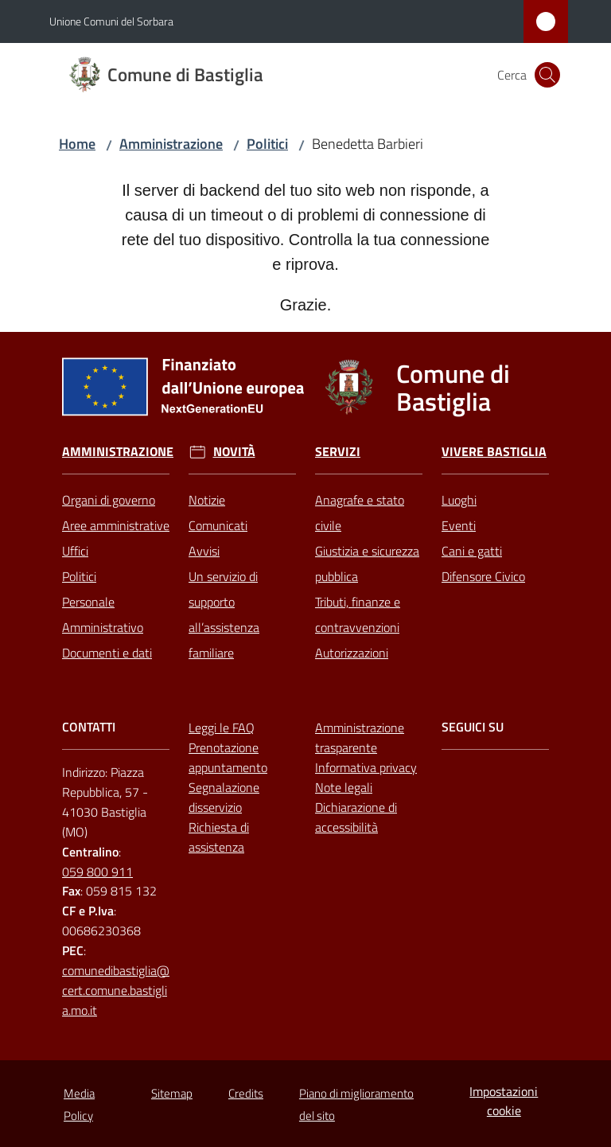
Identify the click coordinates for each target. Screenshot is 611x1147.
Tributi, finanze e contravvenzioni (357, 614)
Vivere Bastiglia (494, 452)
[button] (547, 74)
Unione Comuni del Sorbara (111, 21)
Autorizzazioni (351, 652)
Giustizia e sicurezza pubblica (367, 563)
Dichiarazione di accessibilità (356, 817)
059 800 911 (97, 871)
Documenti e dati (107, 652)
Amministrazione (171, 143)
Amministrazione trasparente (359, 737)
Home (77, 143)
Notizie (207, 499)
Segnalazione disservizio (224, 797)
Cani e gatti (472, 550)
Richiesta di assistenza (219, 836)
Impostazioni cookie (503, 1101)
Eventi (459, 525)
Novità (234, 452)
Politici (267, 143)
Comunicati (218, 525)
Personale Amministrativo (102, 614)
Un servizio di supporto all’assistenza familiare (224, 614)
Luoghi (459, 499)
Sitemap (172, 1093)
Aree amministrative (115, 525)
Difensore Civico (483, 576)
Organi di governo (108, 499)
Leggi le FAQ (222, 727)
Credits (245, 1093)
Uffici (75, 550)
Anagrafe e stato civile (359, 512)
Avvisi (204, 550)
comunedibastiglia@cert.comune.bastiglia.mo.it (115, 990)
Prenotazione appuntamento (228, 757)
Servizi (337, 452)
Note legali (343, 787)
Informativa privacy (366, 767)
